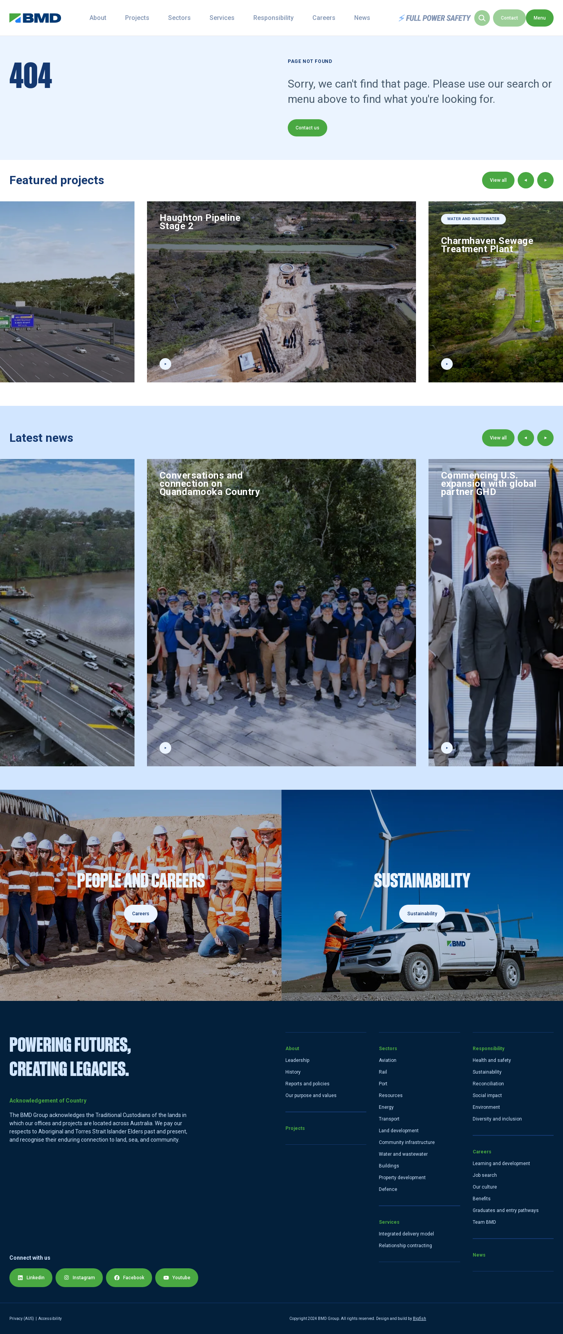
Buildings (389, 1166)
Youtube (176, 1278)
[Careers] (141, 895)
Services (236, 18)
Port (383, 1084)
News (376, 18)
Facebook (129, 1278)
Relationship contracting (405, 1245)
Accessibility (50, 1318)
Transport (389, 1119)
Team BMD (484, 1222)
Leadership (297, 1060)
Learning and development (501, 1163)
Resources (391, 1095)
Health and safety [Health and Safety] (492, 1060)
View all (498, 180)
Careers (338, 18)
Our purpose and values (311, 1095)
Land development (399, 1130)
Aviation (387, 1060)
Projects (151, 18)
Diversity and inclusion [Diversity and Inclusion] (497, 1119)
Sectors (193, 18)
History (293, 1072)
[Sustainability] (422, 895)
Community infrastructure (407, 1142)
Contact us (307, 128)
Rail (383, 1072)
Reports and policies (307, 1084)
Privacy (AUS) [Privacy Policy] (21, 1318)
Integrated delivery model (406, 1234)
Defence (388, 1189)
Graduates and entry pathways (506, 1210)
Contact (537, 18)
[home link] (35, 18)
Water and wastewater (403, 1154)
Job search (485, 1175)
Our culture (485, 1187)
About (112, 18)
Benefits (482, 1198)
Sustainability (422, 913)
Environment (486, 1107)
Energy (386, 1107)
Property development (402, 1177)
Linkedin (31, 1278)
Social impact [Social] (487, 1095)
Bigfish (419, 1318)
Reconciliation (488, 1084)
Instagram (79, 1278)
